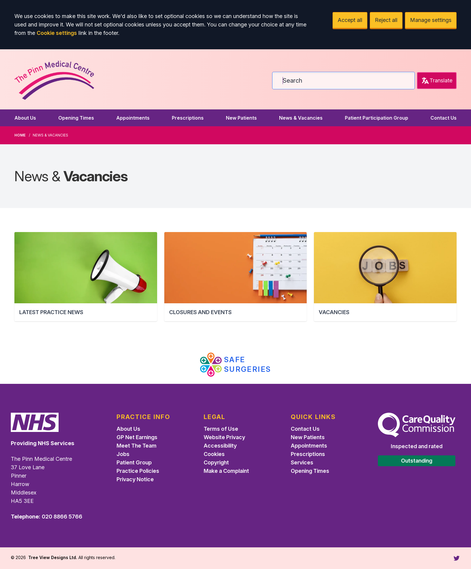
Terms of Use (221, 429)
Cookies (214, 454)
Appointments (133, 118)
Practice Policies (138, 471)
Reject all (386, 20)
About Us (25, 118)
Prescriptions (188, 118)
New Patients (241, 118)
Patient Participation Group (376, 118)
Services (302, 462)
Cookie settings (57, 33)
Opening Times (76, 118)
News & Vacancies (301, 118)
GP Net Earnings (137, 437)
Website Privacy (224, 437)
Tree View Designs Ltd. (52, 557)
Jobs (123, 454)
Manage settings (430, 20)
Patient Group (134, 462)
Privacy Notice (135, 479)
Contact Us (443, 118)
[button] (85, 276)
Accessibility (220, 445)
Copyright (216, 462)
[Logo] (55, 78)
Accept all (350, 20)
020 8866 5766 (62, 516)
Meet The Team (136, 445)
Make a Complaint (226, 471)
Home (20, 135)
